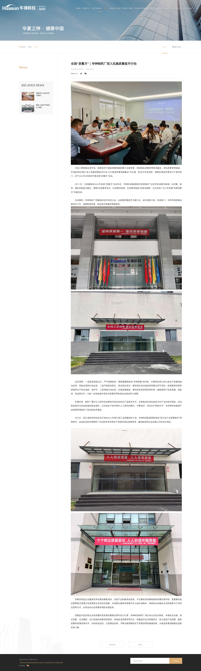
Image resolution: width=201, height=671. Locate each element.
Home (78, 8)
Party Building (155, 8)
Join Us (178, 8)
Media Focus (176, 47)
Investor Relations (142, 8)
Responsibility (168, 8)
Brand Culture (127, 8)
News (106, 8)
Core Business (96, 8)
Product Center (115, 8)
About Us (86, 8)
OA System (187, 8)
